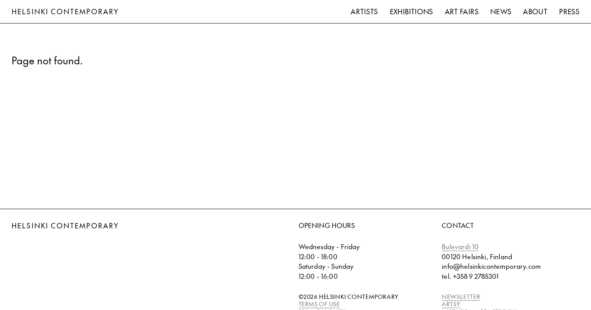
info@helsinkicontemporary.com (491, 266)
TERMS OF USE (319, 304)
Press (569, 11)
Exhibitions (411, 11)
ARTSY (451, 304)
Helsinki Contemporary (65, 11)
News (500, 11)
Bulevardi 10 (460, 246)
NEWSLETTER (461, 296)
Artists (364, 11)
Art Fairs (462, 11)
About (535, 11)
